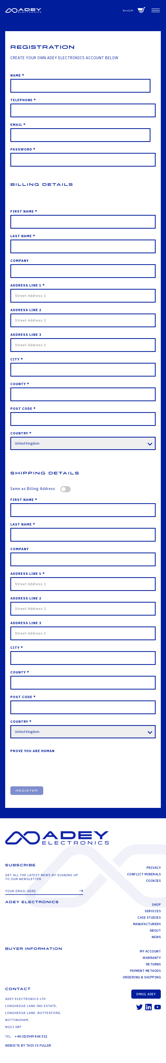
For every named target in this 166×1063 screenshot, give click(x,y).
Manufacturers (147, 924)
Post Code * (23, 408)
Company (19, 260)
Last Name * (22, 236)
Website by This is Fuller (28, 1045)
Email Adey (146, 994)
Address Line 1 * (27, 285)
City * (16, 359)
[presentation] (49, 766)
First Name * (23, 211)
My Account (150, 951)
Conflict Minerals (144, 874)
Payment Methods (145, 971)
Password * (22, 149)
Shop (128, 10)
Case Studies (149, 917)
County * (19, 384)
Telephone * (23, 100)
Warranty (152, 958)
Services (153, 911)
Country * (21, 433)
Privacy (154, 868)
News (156, 937)
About (155, 930)
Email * (18, 124)
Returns (153, 964)
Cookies (153, 881)
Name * (17, 75)
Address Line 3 (25, 334)
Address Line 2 (25, 310)
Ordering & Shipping (142, 977)
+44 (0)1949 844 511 (31, 1036)
